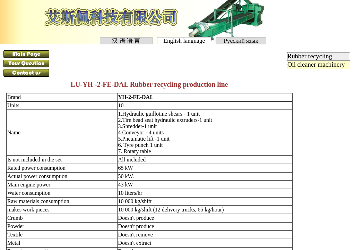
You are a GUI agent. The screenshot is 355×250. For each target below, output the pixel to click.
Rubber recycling (309, 56)
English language (184, 41)
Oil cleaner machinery (316, 64)
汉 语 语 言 (126, 41)
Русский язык (241, 41)
